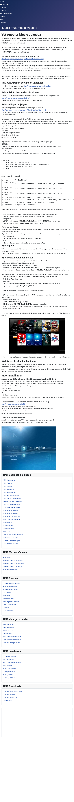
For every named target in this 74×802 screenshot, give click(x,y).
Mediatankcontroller (10, 570)
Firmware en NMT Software (12, 501)
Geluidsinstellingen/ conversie (13, 535)
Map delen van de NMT (11, 510)
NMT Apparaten (8, 489)
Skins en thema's (8, 599)
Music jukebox (8, 675)
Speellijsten (7, 558)
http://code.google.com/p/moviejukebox (37, 86)
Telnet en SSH (8, 631)
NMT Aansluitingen (9, 492)
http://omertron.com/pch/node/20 (13, 404)
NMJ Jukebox (7, 666)
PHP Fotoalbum (8, 627)
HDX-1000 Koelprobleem (11, 643)
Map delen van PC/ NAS (11, 513)
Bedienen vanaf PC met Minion (13, 564)
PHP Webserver (8, 624)
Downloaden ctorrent (10, 697)
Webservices (7, 522)
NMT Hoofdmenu (9, 480)
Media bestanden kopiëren (12, 519)
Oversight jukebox (9, 672)
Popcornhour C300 (9, 529)
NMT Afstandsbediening (11, 495)
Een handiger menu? (10, 586)
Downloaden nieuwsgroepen (12, 691)
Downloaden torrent (9, 694)
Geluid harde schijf (9, 605)
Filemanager (7, 634)
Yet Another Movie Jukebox (12, 663)
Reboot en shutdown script (12, 640)
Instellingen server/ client (11, 507)
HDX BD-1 (6, 532)
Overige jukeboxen (9, 678)
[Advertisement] (26, 722)
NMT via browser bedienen (12, 637)
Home (2, 1)
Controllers (3, 7)
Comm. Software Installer (11, 583)
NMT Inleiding (8, 486)
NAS (1, 20)
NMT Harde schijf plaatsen (12, 498)
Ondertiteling (7, 701)
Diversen (3, 23)
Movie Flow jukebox (9, 669)
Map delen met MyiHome (11, 516)
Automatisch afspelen (10, 590)
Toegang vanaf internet (11, 602)
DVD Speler (7, 593)
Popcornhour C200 (9, 525)
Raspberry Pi (4, 4)
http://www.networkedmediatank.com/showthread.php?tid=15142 (24, 110)
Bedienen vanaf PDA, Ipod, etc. (13, 567)
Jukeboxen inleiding (10, 656)
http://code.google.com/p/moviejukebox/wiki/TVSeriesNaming (23, 59)
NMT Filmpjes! (8, 483)
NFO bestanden (8, 660)
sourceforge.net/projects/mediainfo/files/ (16, 98)
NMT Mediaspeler (6, 13)
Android (2, 17)
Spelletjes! (6, 596)
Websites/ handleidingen (11, 541)
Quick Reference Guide (10, 544)
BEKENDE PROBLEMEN (11, 538)
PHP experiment (8, 611)
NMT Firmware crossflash (11, 504)
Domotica (3, 10)
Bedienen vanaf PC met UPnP (13, 561)
